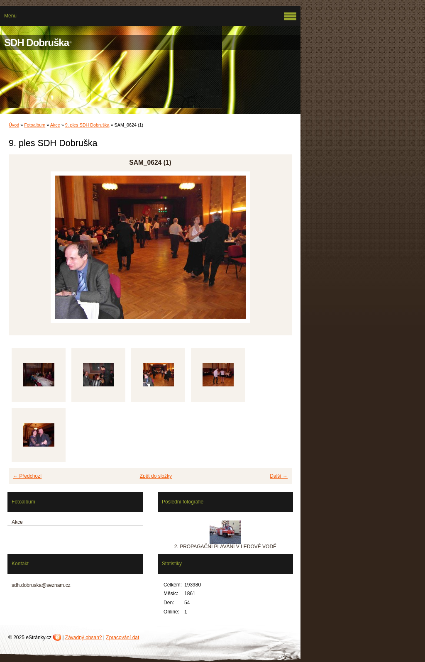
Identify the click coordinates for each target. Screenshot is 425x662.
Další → (279, 476)
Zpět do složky (156, 476)
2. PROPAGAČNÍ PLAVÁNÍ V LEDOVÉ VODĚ (225, 547)
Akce (55, 124)
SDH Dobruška (36, 42)
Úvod (14, 124)
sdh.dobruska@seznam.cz (41, 585)
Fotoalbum (34, 124)
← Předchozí (27, 476)
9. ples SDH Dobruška (87, 124)
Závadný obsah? (83, 637)
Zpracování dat (122, 637)
